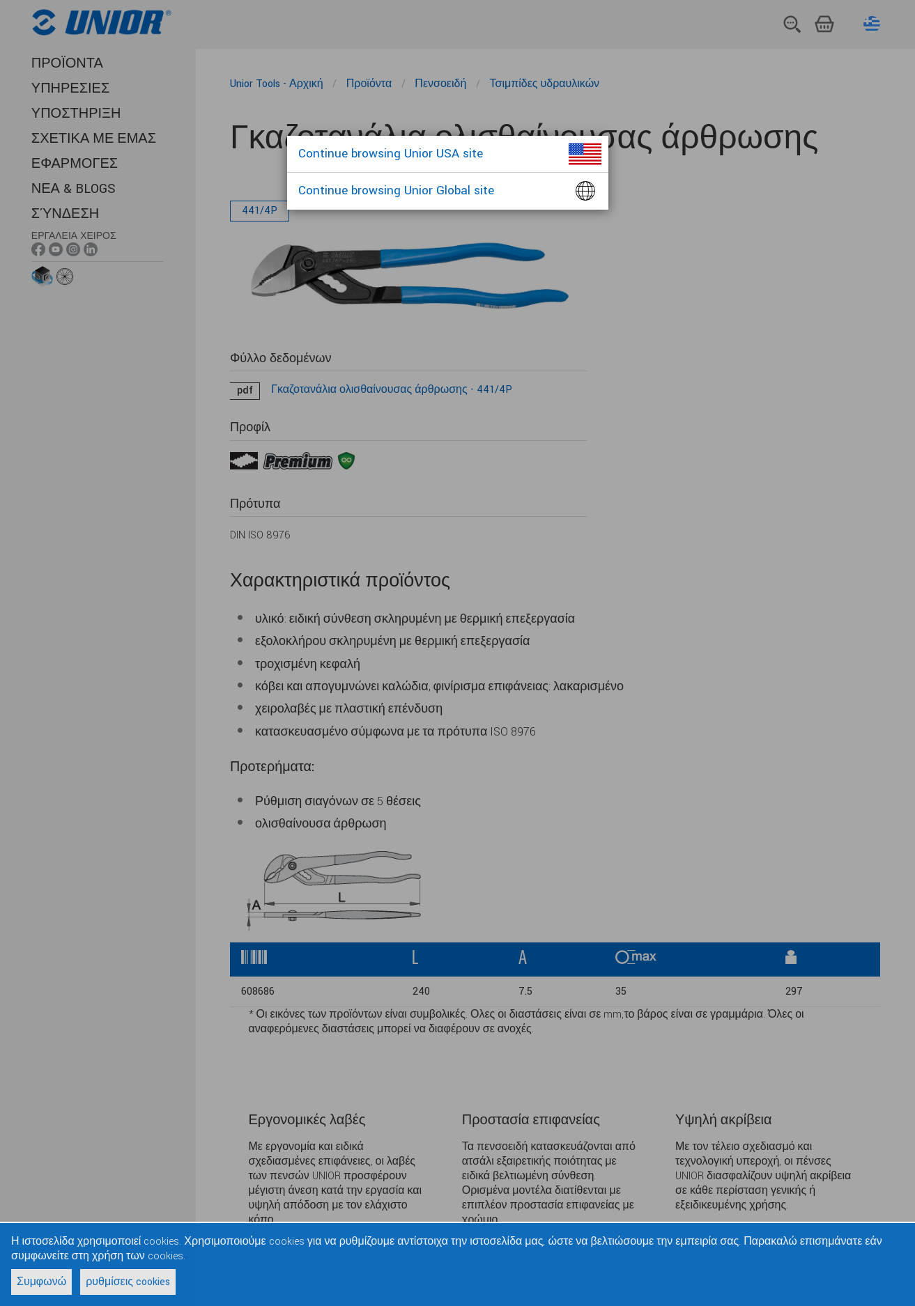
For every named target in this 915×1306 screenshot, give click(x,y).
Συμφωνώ (41, 1282)
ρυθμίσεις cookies (128, 1282)
